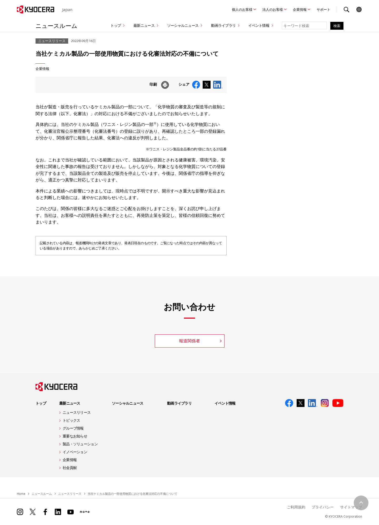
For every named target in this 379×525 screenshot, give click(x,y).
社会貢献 (70, 467)
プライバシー (323, 506)
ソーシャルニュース (183, 25)
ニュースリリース (77, 412)
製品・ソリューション (80, 443)
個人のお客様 (242, 9)
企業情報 (300, 9)
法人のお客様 (272, 9)
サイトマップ (351, 506)
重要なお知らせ (75, 436)
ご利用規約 (296, 506)
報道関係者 (189, 341)
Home (21, 494)
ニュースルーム (56, 25)
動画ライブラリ (223, 25)
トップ (115, 25)
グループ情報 (73, 428)
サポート (323, 9)
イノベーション (75, 451)
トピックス (71, 420)
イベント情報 (258, 25)
